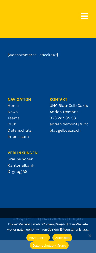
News (13, 111)
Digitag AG (17, 171)
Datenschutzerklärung (49, 245)
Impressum (18, 136)
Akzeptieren (38, 238)
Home (13, 105)
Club (12, 124)
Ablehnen (62, 238)
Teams (14, 117)
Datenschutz (20, 130)
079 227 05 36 (63, 117)
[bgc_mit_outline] (18, 10)
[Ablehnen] (89, 235)
